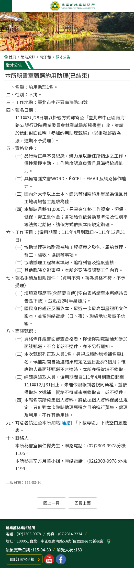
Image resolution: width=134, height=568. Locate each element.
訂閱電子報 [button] (25, 559)
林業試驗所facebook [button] (61, 559)
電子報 (45, 56)
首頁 (12, 56)
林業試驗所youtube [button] (49, 559)
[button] (51, 503)
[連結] (66, 422)
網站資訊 (28, 56)
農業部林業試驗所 (72, 6)
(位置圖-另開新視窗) (88, 541)
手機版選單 (6, 6)
